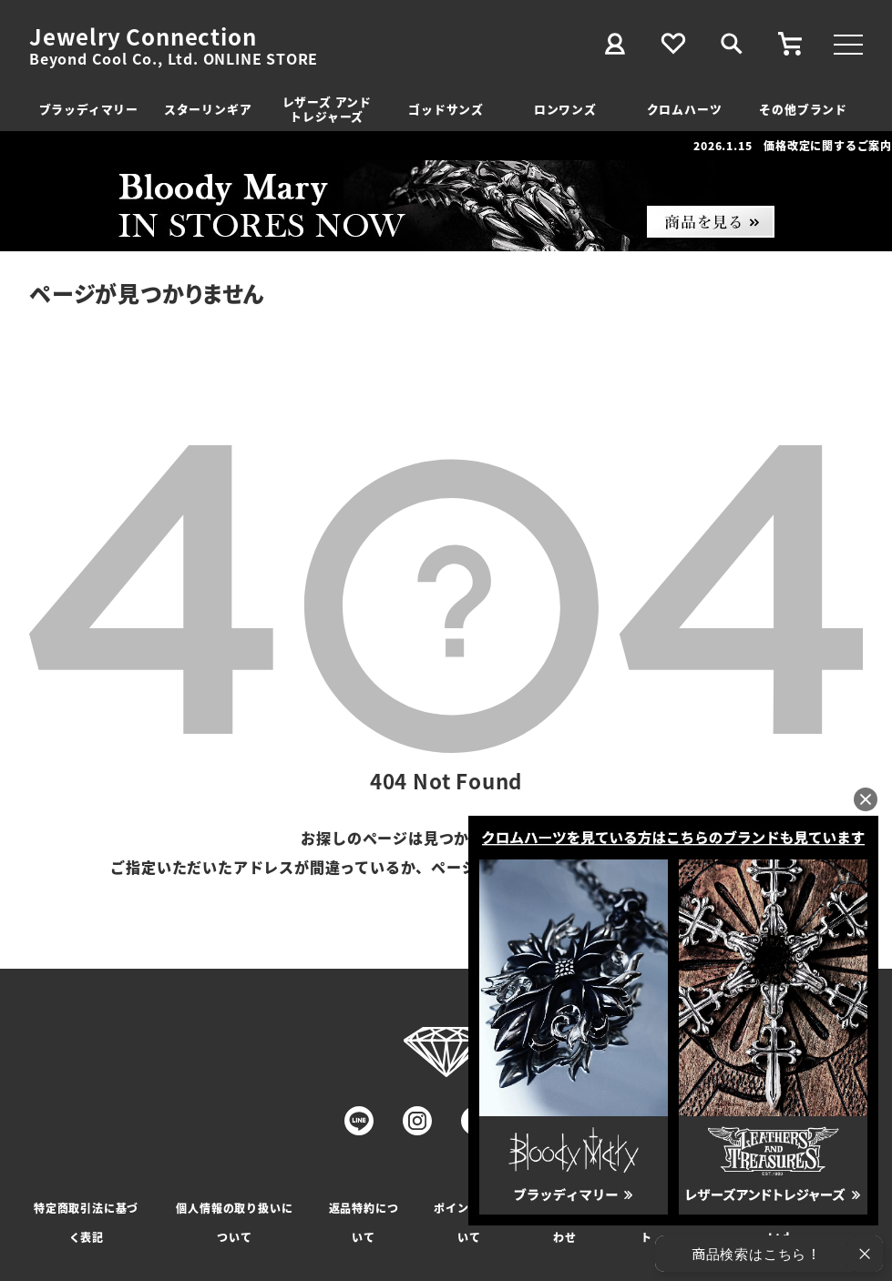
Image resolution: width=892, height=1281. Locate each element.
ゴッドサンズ (446, 108)
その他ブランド (803, 108)
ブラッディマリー (88, 108)
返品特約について (364, 1222)
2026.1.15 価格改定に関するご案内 (792, 145)
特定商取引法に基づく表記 (86, 1222)
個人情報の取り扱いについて (234, 1222)
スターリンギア (208, 108)
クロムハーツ (685, 108)
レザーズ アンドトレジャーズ (327, 109)
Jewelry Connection (142, 36)
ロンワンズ (565, 108)
